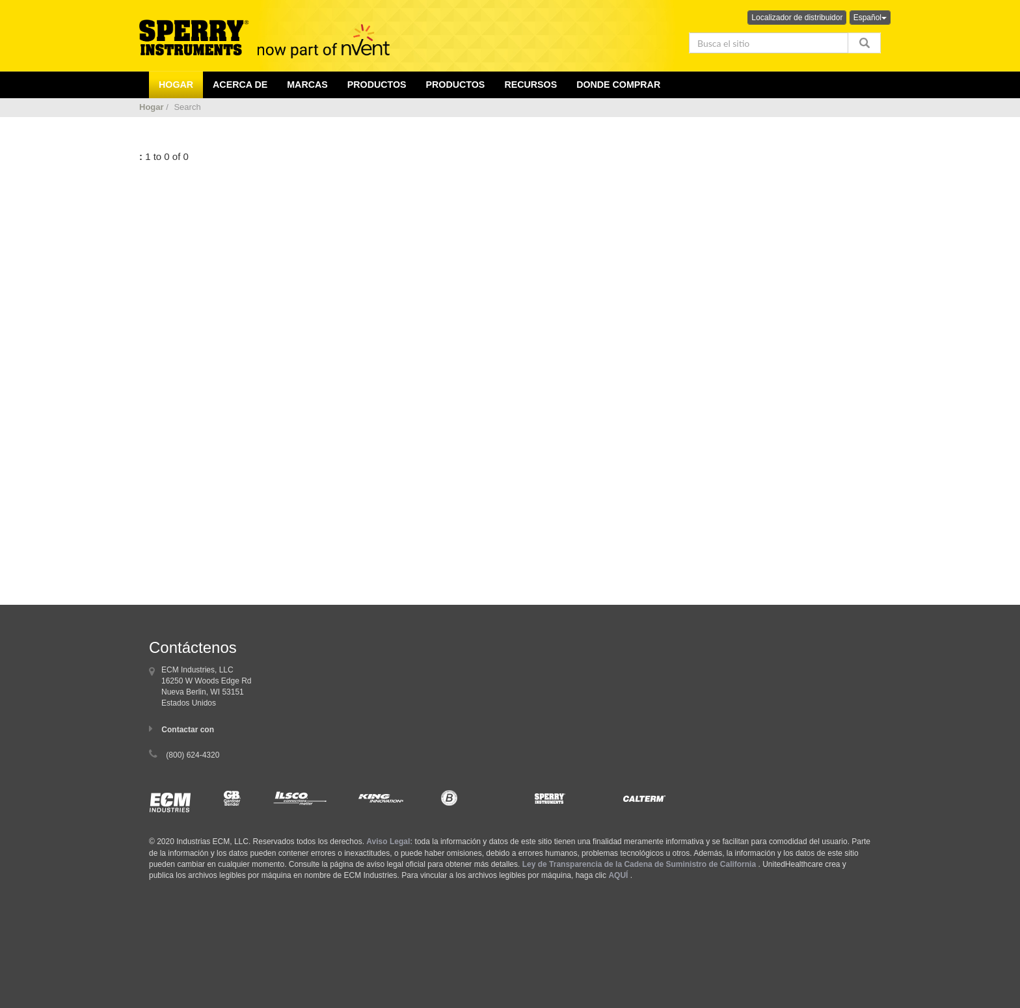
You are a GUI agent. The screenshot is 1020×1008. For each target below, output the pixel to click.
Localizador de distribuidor (796, 17)
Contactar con (187, 729)
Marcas (307, 84)
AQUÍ (618, 875)
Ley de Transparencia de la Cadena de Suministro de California (639, 864)
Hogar (151, 107)
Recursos (530, 84)
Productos (455, 84)
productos (377, 84)
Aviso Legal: (389, 841)
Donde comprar (618, 84)
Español (870, 17)
